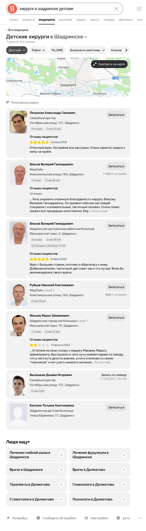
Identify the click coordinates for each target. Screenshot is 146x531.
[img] (39, 142)
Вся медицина (18, 30)
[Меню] (139, 8)
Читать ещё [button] (99, 211)
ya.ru (123, 518)
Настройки (97, 518)
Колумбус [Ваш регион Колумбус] (19, 518)
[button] (23, 102)
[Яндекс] (12, 9)
